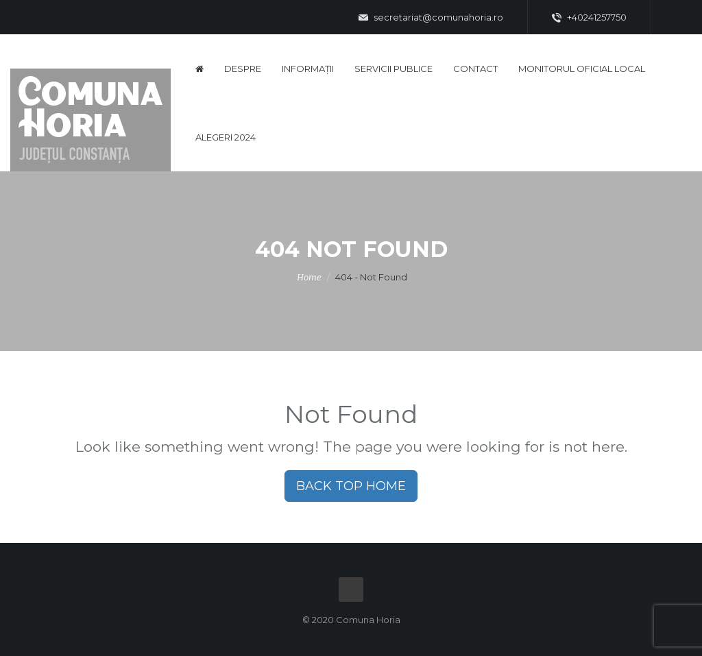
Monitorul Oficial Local (581, 68)
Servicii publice (393, 68)
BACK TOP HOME (351, 486)
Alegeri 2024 (225, 137)
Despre (242, 68)
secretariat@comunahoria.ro (431, 18)
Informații (308, 68)
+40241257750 (589, 18)
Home (309, 277)
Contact (475, 68)
